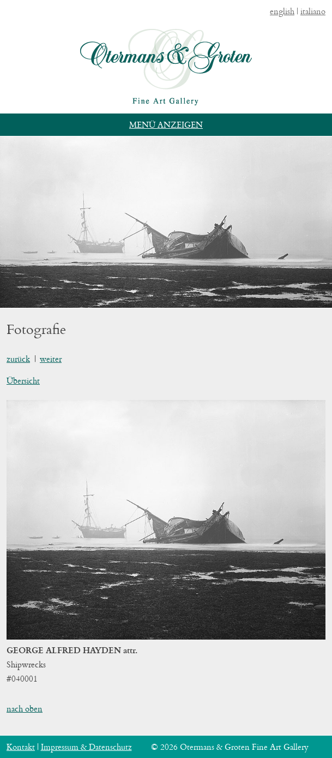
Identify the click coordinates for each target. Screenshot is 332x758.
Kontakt (21, 747)
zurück (18, 359)
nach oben (25, 708)
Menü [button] (142, 124)
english (282, 11)
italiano (312, 11)
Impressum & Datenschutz (86, 747)
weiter (51, 359)
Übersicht (23, 380)
